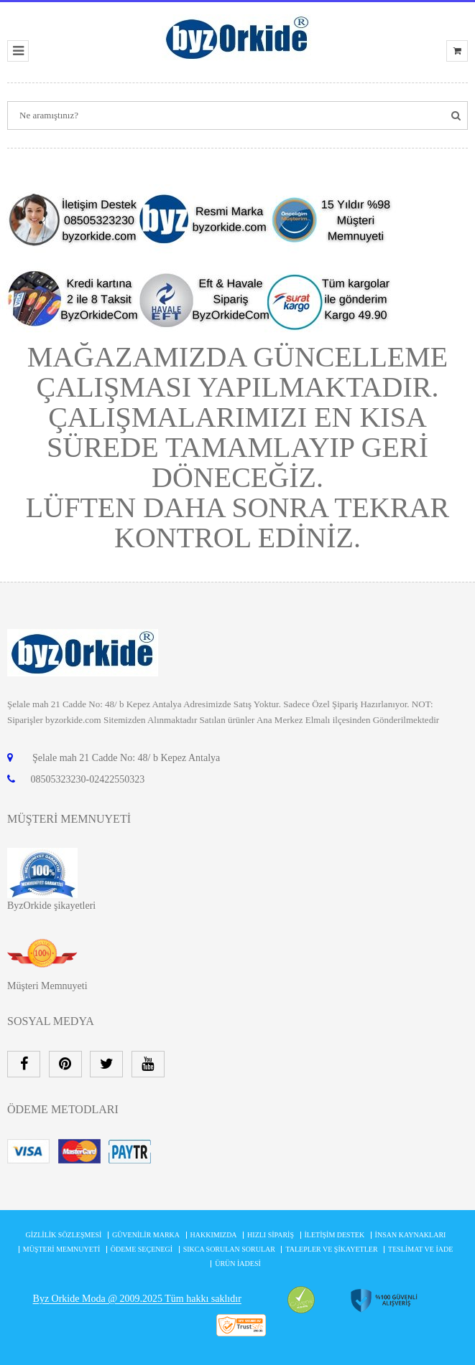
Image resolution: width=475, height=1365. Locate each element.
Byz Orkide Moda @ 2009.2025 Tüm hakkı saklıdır (137, 1299)
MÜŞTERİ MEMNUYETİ (62, 1249)
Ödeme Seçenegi (141, 1249)
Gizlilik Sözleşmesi (64, 1235)
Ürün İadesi (238, 1263)
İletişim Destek (335, 1235)
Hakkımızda (213, 1235)
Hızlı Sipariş (270, 1235)
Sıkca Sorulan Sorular (229, 1249)
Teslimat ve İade (420, 1249)
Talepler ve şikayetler (331, 1249)
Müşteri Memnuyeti (47, 986)
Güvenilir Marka (146, 1235)
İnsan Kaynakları (410, 1235)
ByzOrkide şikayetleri (51, 905)
